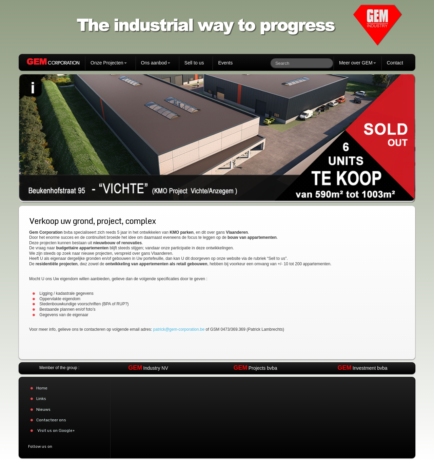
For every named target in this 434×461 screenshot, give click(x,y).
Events (225, 62)
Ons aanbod (155, 62)
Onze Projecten (109, 62)
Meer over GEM (357, 62)
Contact (395, 62)
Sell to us (194, 62)
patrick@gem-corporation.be (179, 329)
